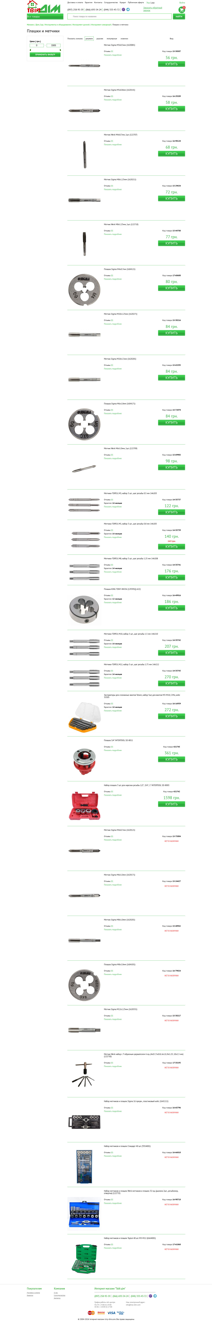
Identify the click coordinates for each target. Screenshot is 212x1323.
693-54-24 (93, 9)
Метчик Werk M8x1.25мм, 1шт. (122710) (121, 224)
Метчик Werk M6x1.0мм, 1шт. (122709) (120, 448)
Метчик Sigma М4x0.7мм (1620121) (119, 830)
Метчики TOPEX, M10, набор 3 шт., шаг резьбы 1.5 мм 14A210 (131, 634)
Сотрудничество (111, 2)
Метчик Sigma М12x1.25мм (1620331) (120, 1009)
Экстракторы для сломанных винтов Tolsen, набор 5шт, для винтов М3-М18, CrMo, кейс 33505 (142, 696)
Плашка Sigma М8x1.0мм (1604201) (119, 964)
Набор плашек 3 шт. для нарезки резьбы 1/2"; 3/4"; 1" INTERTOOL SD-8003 (136, 785)
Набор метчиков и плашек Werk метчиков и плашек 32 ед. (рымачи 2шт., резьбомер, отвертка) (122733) (141, 1192)
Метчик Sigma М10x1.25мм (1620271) (120, 314)
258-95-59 (75, 9)
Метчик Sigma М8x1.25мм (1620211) (120, 179)
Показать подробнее (113, 55)
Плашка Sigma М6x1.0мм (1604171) (119, 403)
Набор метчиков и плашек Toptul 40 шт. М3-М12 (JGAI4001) (130, 1238)
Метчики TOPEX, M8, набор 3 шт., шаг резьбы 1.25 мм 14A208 (131, 558)
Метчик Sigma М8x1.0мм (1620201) (119, 919)
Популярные (112, 38)
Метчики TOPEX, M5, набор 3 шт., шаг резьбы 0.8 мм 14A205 (130, 523)
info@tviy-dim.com (133, 1305)
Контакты (98, 2)
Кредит (123, 2)
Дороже (100, 38)
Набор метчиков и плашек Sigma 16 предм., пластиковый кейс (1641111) (136, 1101)
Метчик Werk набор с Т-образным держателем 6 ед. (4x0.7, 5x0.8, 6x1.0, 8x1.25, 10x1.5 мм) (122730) (143, 1055)
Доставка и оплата (75, 2)
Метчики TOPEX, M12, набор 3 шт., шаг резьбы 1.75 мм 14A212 (131, 664)
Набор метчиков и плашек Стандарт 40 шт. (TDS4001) (127, 1146)
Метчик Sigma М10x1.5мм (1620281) (120, 359)
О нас (56, 1293)
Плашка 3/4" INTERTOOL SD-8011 (118, 740)
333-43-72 (112, 9)
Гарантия (88, 2)
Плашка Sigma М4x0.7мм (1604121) (119, 269)
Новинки (124, 38)
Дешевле (89, 38)
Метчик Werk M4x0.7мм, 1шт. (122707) (120, 134)
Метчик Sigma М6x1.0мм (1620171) (119, 874)
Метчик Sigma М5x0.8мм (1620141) (119, 90)
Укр (148, 2)
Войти (182, 2)
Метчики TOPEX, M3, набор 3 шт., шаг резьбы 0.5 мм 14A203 (130, 493)
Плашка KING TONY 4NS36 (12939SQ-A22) (122, 589)
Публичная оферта (136, 2)
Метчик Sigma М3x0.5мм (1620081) (119, 45)
